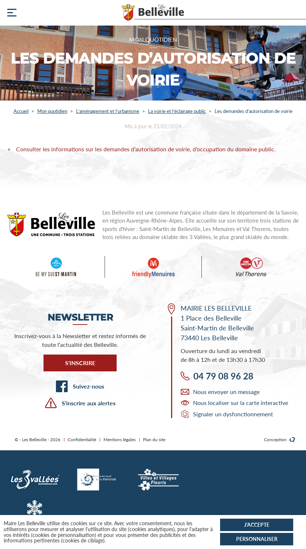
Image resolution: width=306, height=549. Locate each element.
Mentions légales (119, 439)
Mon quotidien (52, 111)
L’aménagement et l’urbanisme (107, 111)
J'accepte (256, 525)
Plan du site (154, 439)
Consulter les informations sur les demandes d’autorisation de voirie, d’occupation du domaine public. (146, 148)
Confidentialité (82, 439)
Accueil (21, 111)
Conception (279, 440)
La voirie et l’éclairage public (177, 111)
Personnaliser (256, 539)
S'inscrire (80, 362)
